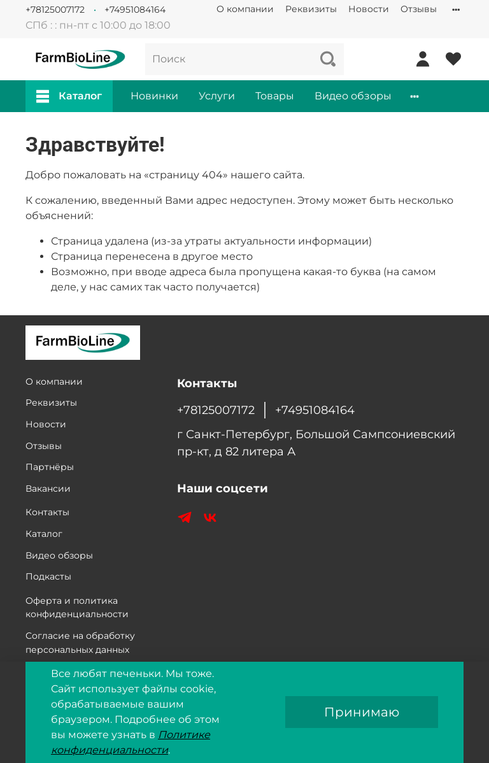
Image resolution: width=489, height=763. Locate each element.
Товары (274, 96)
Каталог (69, 96)
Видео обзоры (353, 96)
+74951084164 (135, 9)
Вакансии (48, 488)
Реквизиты (311, 9)
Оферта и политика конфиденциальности (77, 607)
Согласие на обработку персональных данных (80, 642)
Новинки (154, 96)
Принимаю (361, 712)
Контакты (47, 512)
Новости (368, 9)
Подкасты (48, 576)
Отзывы (418, 9)
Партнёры (49, 467)
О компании (245, 9)
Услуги (217, 96)
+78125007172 (55, 9)
